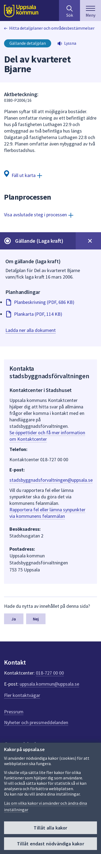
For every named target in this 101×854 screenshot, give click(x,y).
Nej (36, 619)
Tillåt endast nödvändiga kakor (50, 844)
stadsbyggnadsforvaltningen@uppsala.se (51, 480)
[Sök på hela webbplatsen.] (69, 10)
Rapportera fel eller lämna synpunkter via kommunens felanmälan (47, 512)
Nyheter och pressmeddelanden (36, 722)
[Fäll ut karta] (23, 175)
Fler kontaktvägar (22, 695)
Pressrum (13, 712)
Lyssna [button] (70, 43)
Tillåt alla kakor (50, 828)
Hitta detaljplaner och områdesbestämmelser (52, 28)
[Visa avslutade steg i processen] (38, 214)
